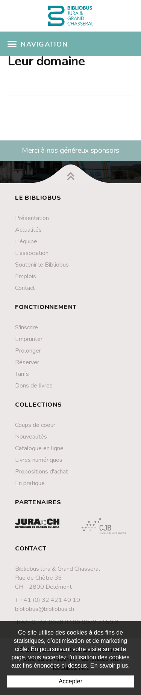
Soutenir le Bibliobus (42, 265)
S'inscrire (26, 327)
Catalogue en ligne (39, 448)
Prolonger (28, 351)
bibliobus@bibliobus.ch (44, 609)
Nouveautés (31, 437)
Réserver (27, 362)
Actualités (28, 230)
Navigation (38, 44)
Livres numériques (38, 460)
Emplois (25, 276)
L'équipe (26, 241)
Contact (25, 288)
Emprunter (28, 339)
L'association (32, 253)
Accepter (70, 681)
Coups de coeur (35, 425)
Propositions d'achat (41, 471)
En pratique (30, 483)
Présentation (32, 218)
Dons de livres (34, 385)
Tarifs (22, 374)
